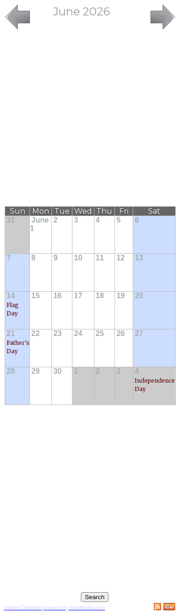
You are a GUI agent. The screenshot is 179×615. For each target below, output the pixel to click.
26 (120, 333)
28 (11, 371)
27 (139, 333)
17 (78, 296)
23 (57, 333)
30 (57, 371)
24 (78, 333)
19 (120, 296)
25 (100, 333)
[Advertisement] (87, 118)
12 (120, 258)
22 (35, 333)
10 (78, 258)
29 (35, 371)
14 (11, 296)
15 (35, 296)
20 (139, 296)
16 (57, 296)
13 (139, 258)
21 (11, 333)
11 (100, 258)
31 (11, 220)
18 (100, 296)
